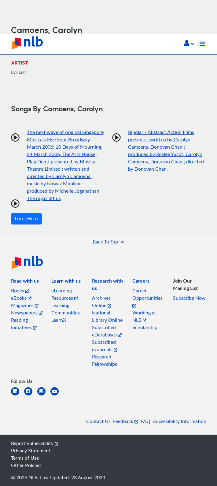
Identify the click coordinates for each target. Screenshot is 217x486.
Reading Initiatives (24, 324)
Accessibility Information (179, 421)
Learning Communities (65, 309)
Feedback (125, 421)
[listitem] (25, 282)
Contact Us (98, 421)
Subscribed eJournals (104, 346)
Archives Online (101, 302)
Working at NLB (144, 316)
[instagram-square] (43, 395)
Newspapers (26, 312)
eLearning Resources (64, 294)
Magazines (25, 305)
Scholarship (144, 327)
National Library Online (107, 316)
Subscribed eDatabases (107, 331)
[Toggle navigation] (202, 44)
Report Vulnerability (34, 443)
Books (20, 290)
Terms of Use (25, 457)
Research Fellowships (104, 360)
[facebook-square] (30, 395)
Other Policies (26, 465)
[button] (189, 43)
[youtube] (57, 395)
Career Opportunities (147, 297)
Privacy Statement (30, 450)
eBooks (21, 298)
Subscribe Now (189, 298)
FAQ (145, 421)
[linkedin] (17, 395)
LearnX (58, 320)
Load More (26, 218)
